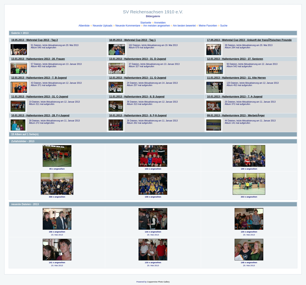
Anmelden (160, 22)
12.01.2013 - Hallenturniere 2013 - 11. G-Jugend (137, 77)
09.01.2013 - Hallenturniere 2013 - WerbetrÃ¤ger (236, 115)
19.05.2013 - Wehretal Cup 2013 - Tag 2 (34, 40)
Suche (223, 25)
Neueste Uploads (102, 25)
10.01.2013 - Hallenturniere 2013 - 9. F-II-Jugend (138, 115)
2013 (25, 33)
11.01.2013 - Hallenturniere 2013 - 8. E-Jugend (136, 96)
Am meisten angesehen (156, 25)
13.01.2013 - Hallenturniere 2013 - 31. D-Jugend (137, 58)
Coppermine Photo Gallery (158, 282)
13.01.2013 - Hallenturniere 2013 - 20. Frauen (38, 58)
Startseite (145, 22)
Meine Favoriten (208, 25)
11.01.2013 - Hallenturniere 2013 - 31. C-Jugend (39, 96)
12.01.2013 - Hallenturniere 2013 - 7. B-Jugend (39, 77)
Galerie (15, 33)
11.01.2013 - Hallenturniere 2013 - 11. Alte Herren (236, 77)
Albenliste (84, 25)
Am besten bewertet (184, 25)
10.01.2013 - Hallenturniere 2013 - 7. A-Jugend (234, 96)
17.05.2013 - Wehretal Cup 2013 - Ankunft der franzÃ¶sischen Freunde (249, 40)
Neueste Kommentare (127, 25)
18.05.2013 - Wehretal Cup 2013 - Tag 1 (132, 40)
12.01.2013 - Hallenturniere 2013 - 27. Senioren (235, 58)
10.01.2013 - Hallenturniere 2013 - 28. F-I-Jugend (40, 115)
